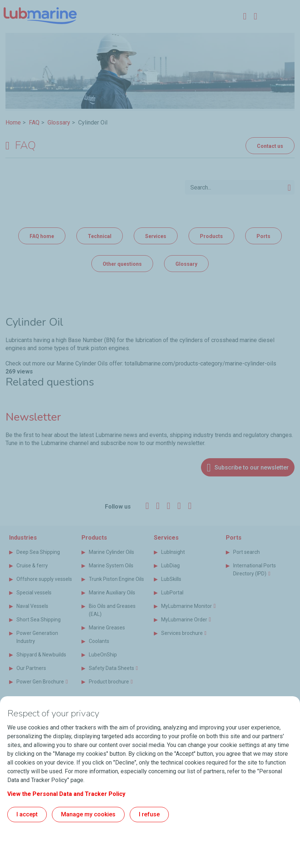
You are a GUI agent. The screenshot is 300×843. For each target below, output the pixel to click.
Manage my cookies (88, 814)
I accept (27, 814)
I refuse (149, 814)
